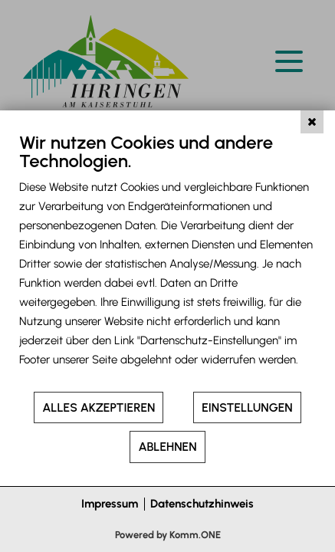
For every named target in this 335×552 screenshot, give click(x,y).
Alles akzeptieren (98, 407)
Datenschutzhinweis (202, 504)
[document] (167, 260)
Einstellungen (247, 407)
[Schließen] (312, 121)
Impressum (109, 504)
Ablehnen (167, 446)
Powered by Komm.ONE (168, 534)
